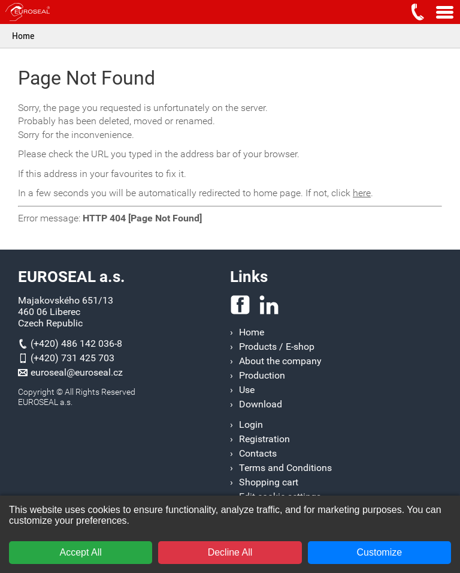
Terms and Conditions (285, 467)
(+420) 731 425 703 (72, 358)
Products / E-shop (276, 346)
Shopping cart (268, 482)
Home (23, 35)
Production (262, 375)
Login (251, 424)
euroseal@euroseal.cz (77, 372)
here (362, 193)
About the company (280, 361)
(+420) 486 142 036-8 (76, 343)
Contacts (258, 453)
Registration (264, 439)
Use (247, 389)
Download (260, 404)
